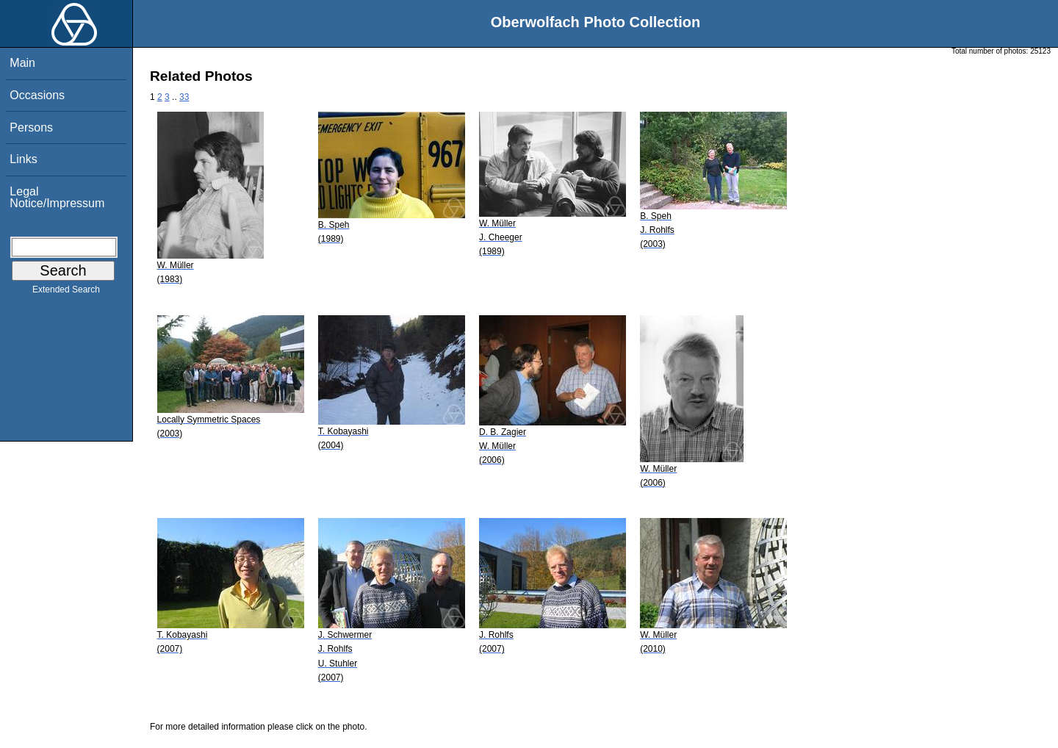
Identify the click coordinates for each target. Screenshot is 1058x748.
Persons (31, 127)
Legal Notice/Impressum (57, 197)
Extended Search (66, 292)
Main (22, 63)
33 (184, 97)
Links (23, 159)
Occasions (37, 95)
